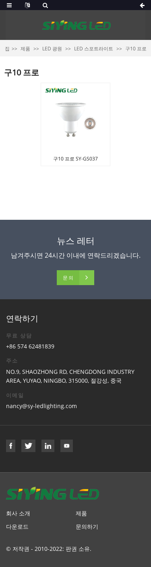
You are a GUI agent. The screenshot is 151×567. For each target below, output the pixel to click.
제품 (25, 48)
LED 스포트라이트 (93, 48)
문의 (68, 277)
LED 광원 (52, 48)
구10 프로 (136, 48)
